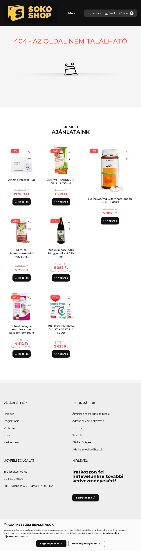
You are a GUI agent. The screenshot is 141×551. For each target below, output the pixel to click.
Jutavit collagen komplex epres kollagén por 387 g (21, 329)
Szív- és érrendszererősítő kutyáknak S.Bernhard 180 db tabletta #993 (21, 256)
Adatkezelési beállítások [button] (87, 449)
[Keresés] (94, 13)
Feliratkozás (85, 497)
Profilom (9, 428)
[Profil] (110, 13)
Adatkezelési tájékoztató (88, 421)
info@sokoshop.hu (15, 471)
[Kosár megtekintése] (126, 13)
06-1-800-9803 (13, 478)
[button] (70, 13)
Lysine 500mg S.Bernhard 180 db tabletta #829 (110, 200)
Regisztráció (11, 421)
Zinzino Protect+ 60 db (21, 181)
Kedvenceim (12, 442)
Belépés (9, 414)
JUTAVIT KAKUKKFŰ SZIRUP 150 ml (60, 181)
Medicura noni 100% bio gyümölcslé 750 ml (61, 253)
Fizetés (77, 428)
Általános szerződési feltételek (91, 414)
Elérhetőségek (81, 442)
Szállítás (77, 435)
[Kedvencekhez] (127, 151)
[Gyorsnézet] (127, 159)
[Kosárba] (110, 220)
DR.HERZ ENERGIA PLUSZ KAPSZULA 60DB (61, 329)
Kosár (7, 435)
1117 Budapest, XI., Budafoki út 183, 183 (28, 486)
